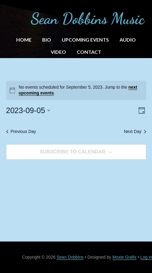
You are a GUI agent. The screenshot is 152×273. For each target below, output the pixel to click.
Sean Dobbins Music (87, 18)
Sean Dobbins (70, 257)
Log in (146, 257)
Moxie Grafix (125, 257)
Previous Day (21, 131)
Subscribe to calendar (73, 151)
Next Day (135, 131)
